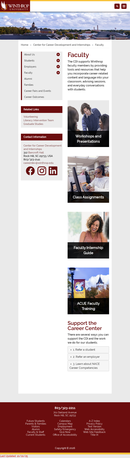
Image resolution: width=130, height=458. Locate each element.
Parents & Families (35, 423)
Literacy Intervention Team (39, 120)
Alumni (28, 78)
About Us (29, 54)
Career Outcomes (34, 97)
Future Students (36, 421)
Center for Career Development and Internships (61, 44)
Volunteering (31, 116)
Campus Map (65, 423)
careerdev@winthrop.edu (39, 162)
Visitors (35, 426)
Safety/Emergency (65, 429)
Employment (65, 426)
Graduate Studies (33, 124)
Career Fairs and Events (37, 91)
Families (28, 84)
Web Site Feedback (94, 432)
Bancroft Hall (36, 152)
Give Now (65, 432)
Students (29, 60)
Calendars (65, 421)
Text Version (94, 426)
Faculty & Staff (35, 432)
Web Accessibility (94, 429)
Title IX (94, 434)
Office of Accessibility (65, 434)
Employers (30, 66)
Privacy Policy (94, 423)
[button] (10, 22)
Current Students (35, 434)
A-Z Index (94, 421)
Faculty (28, 72)
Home (24, 44)
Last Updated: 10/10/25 (14, 456)
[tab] (88, 349)
